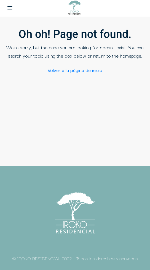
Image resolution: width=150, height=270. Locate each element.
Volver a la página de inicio (75, 70)
